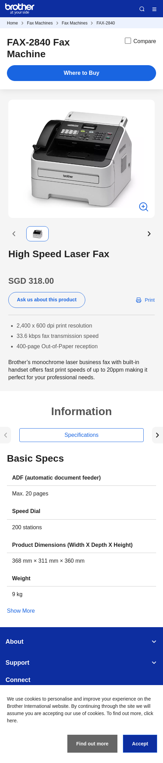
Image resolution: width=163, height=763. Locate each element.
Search (141, 9)
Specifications (82, 435)
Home (12, 23)
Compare (140, 41)
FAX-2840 (105, 23)
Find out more (92, 743)
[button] (13, 234)
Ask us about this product (47, 299)
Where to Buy (81, 73)
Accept (140, 743)
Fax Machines (40, 23)
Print (150, 300)
